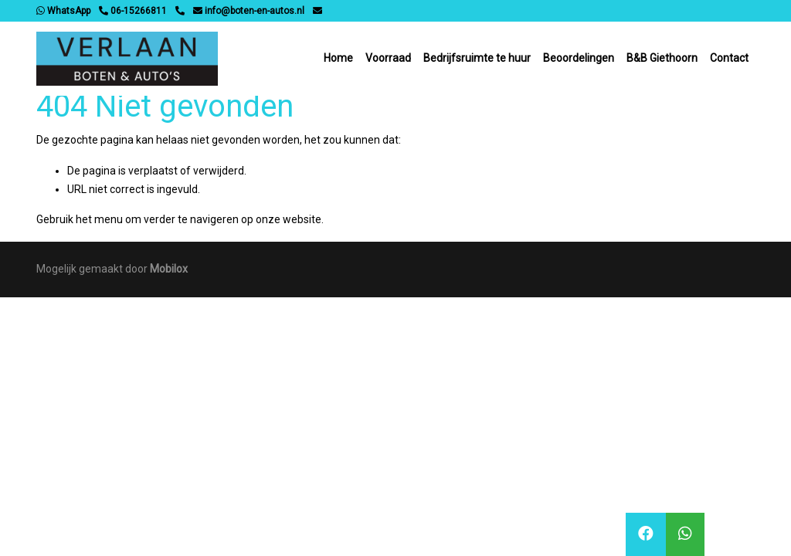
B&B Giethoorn (662, 58)
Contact (729, 58)
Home (338, 58)
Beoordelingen (578, 58)
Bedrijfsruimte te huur (477, 58)
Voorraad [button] (388, 58)
